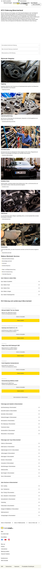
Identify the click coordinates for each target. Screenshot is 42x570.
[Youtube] (5, 540)
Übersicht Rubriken (5, 554)
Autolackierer (13, 308)
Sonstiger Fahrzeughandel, (12, 325)
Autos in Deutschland (6, 522)
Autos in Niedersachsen (18, 522)
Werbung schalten (5, 551)
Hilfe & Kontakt (4, 560)
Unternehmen (4, 549)
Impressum (16, 566)
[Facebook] (2, 540)
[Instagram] (9, 540)
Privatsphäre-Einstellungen (28, 566)
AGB (2, 566)
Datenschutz (9, 566)
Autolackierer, (4, 325)
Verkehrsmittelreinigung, (6, 308)
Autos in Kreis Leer (31, 522)
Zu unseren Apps (5, 533)
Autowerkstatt (20, 325)
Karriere (3, 546)
